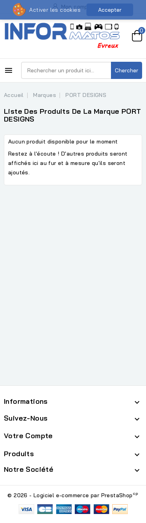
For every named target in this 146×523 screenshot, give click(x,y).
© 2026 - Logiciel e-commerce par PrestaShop (72, 495)
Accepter (109, 9)
